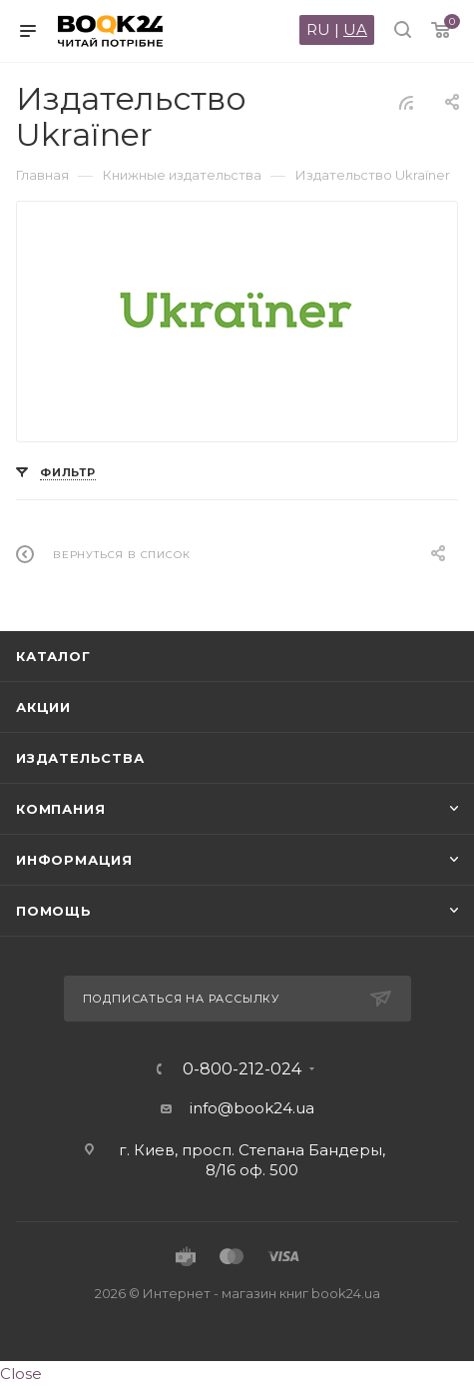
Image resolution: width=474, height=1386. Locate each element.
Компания (60, 809)
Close (21, 1373)
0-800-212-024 (242, 1069)
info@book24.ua (252, 1107)
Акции (43, 707)
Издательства (80, 758)
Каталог (53, 656)
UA (355, 29)
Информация (74, 860)
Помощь (54, 911)
